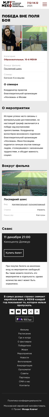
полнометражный (37, 204)
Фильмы (24, 330)
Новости (24, 358)
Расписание (24, 334)
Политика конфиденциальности (24, 401)
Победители (24, 346)
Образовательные (14, 60)
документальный (20, 204)
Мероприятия (24, 354)
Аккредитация (24, 366)
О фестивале (24, 342)
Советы (24, 374)
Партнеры (24, 378)
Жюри (24, 350)
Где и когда (25, 338)
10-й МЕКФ (31, 60)
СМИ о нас (24, 382)
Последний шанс (13, 69)
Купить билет (14, 253)
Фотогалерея (24, 362)
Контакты (24, 386)
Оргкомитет (24, 370)
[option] (24, 38)
